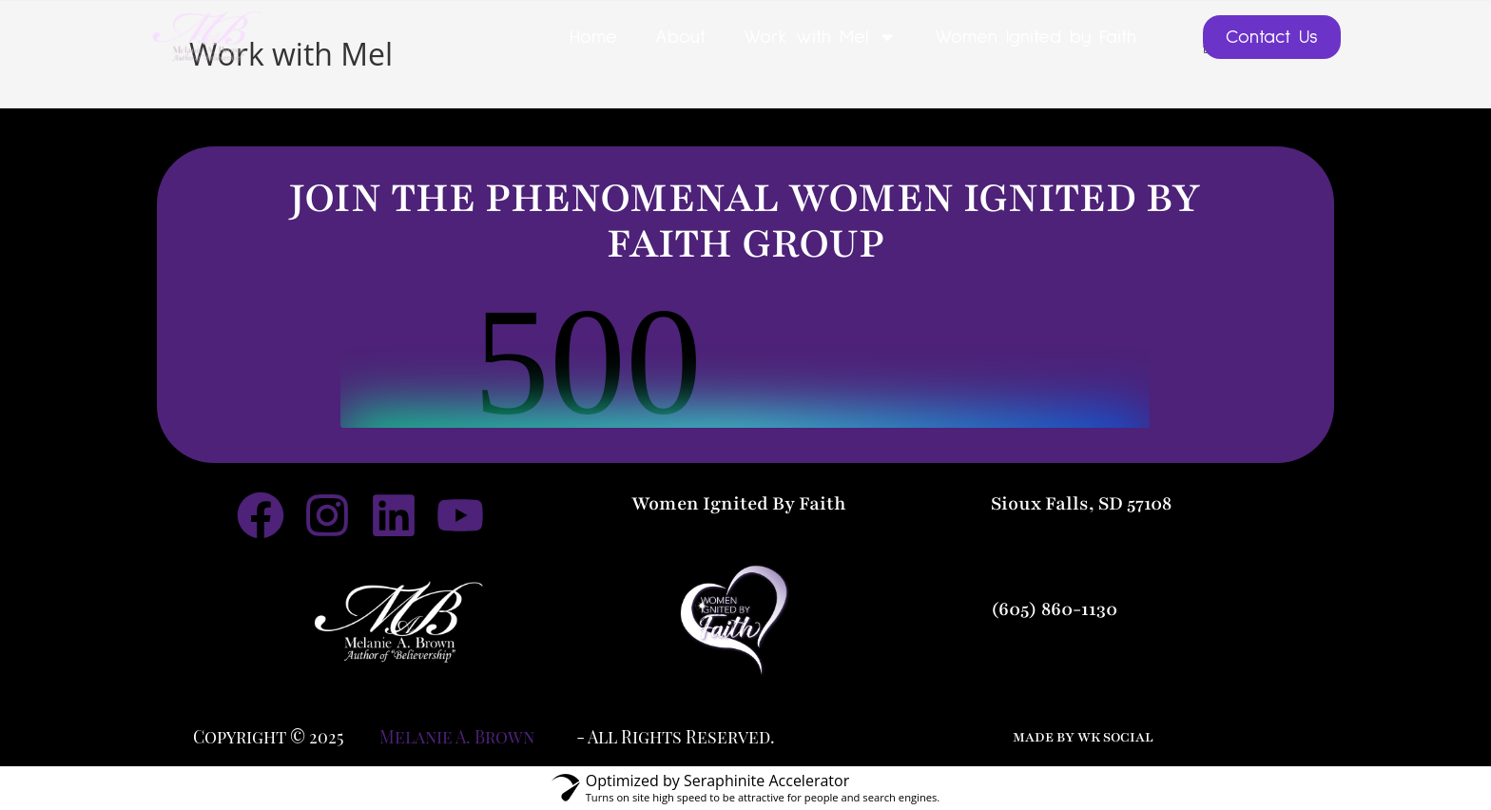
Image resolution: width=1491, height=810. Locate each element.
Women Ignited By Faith (738, 504)
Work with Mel (820, 37)
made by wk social (1083, 736)
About (680, 37)
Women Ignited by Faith (1035, 37)
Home (593, 37)
